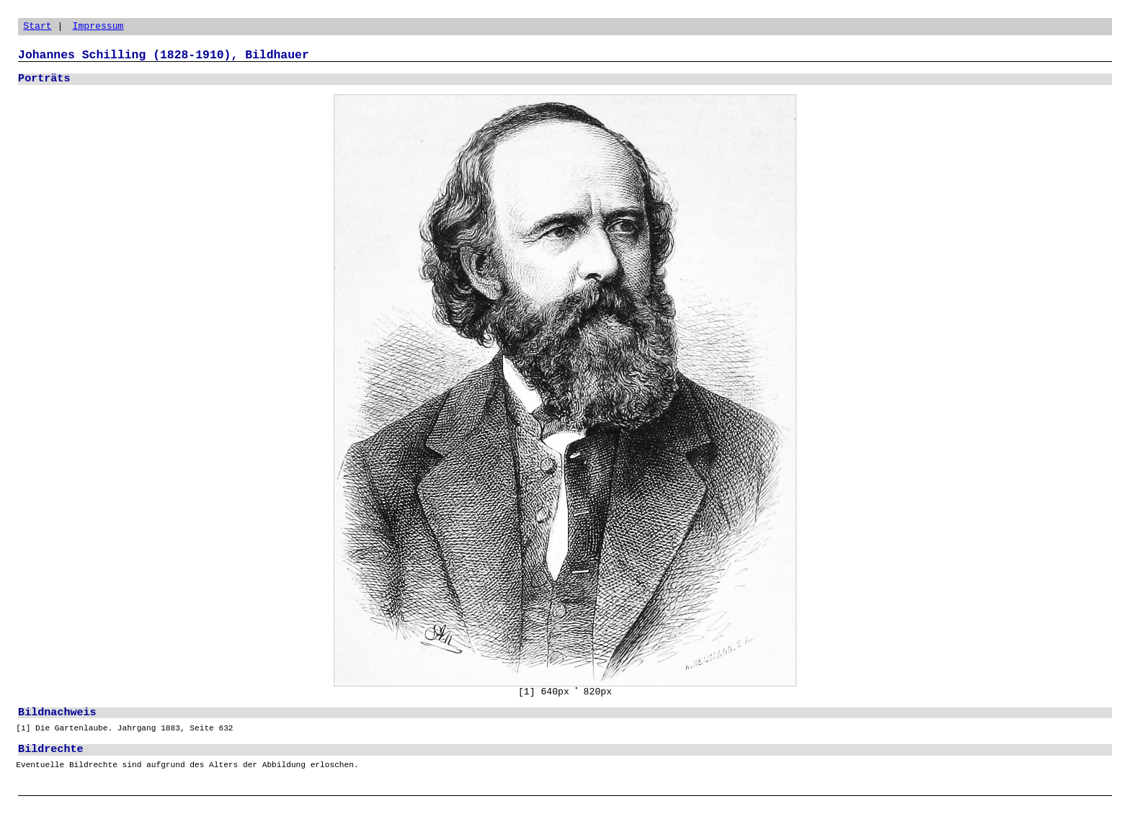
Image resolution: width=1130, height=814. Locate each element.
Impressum (98, 25)
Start (37, 25)
